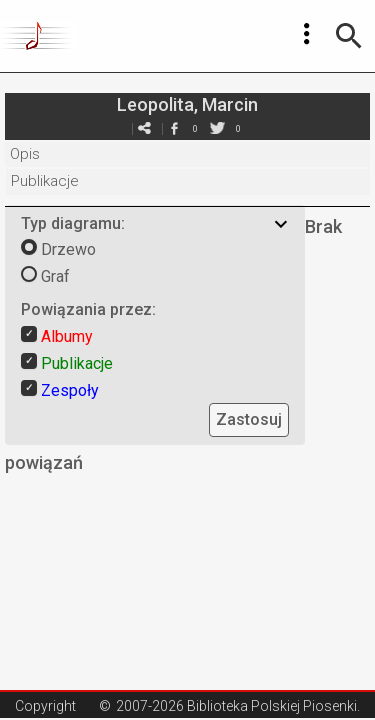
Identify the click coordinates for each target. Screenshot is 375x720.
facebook (175, 128)
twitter (218, 128)
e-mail (145, 128)
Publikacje (45, 181)
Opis (25, 154)
